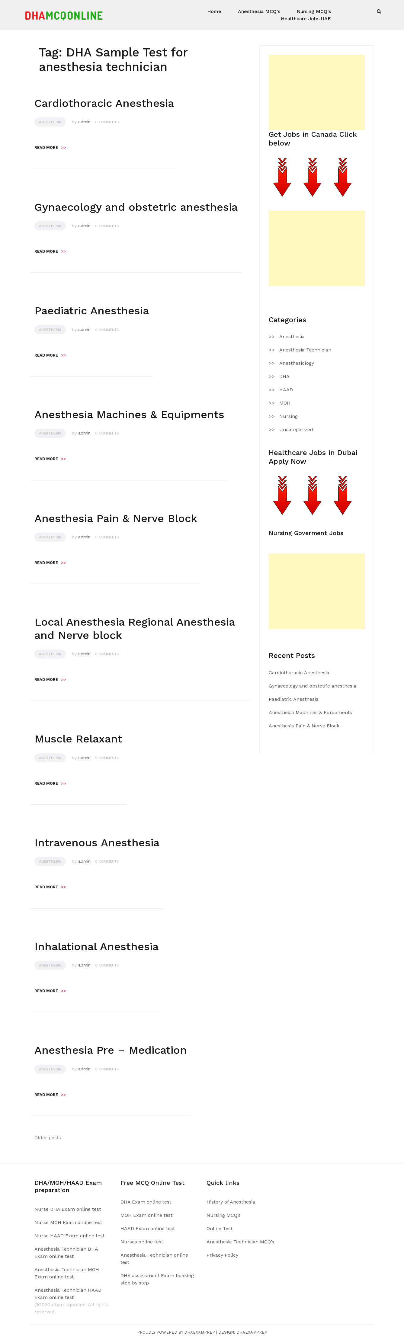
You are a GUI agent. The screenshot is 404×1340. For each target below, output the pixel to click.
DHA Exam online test (145, 1202)
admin (84, 121)
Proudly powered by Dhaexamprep (176, 1332)
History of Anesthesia (231, 1202)
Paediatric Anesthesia (91, 310)
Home (214, 11)
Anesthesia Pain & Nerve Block (115, 518)
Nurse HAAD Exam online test (69, 1236)
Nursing (288, 416)
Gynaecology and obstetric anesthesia (136, 207)
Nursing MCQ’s (314, 11)
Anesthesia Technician (305, 350)
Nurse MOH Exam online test (68, 1222)
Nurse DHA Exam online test (67, 1209)
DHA (284, 376)
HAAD (286, 390)
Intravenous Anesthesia (96, 842)
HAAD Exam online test (147, 1228)
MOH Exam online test (146, 1215)
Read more (50, 147)
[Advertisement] (317, 92)
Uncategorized (296, 429)
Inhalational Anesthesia (96, 946)
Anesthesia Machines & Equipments (129, 414)
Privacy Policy (222, 1255)
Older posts (47, 1137)
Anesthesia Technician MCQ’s (240, 1242)
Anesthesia (50, 122)
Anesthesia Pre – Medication (110, 1050)
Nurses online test (141, 1242)
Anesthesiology (296, 363)
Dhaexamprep (251, 1332)
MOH (284, 403)
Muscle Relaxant (78, 739)
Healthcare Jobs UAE (306, 18)
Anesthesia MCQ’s (259, 11)
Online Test (219, 1228)
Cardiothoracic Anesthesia (104, 103)
